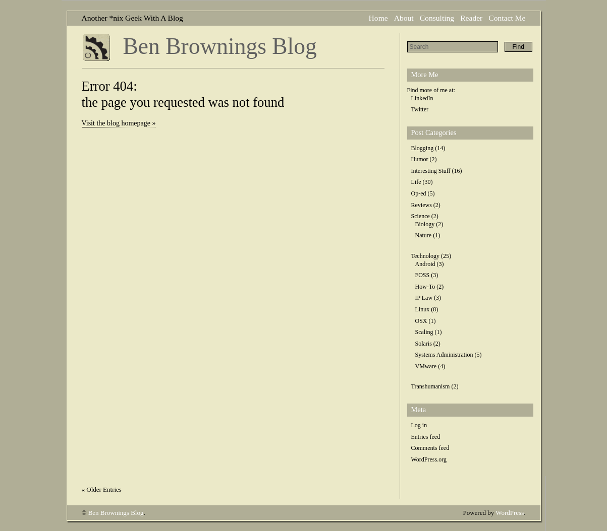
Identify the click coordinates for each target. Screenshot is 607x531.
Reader (471, 18)
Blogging (422, 148)
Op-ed (418, 193)
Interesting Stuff (431, 170)
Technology (425, 255)
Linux (422, 309)
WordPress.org (429, 459)
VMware (426, 366)
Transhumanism (430, 386)
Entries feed (425, 436)
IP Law (424, 297)
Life (416, 181)
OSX (421, 320)
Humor (419, 159)
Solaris (423, 343)
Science (420, 216)
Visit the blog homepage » (119, 123)
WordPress (509, 512)
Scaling (424, 332)
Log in (419, 425)
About (404, 18)
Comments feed (430, 447)
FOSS (422, 275)
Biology (425, 224)
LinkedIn (422, 98)
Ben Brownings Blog (220, 46)
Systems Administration (444, 354)
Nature (423, 235)
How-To (425, 286)
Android (425, 264)
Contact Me (506, 18)
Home (378, 18)
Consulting (437, 18)
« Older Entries (102, 489)
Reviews (421, 205)
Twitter (419, 109)
